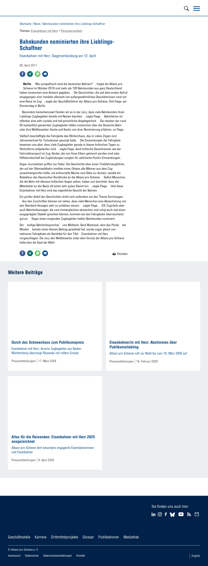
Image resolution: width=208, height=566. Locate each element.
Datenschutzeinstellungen (57, 555)
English (196, 556)
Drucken (122, 254)
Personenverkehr (71, 31)
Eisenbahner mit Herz (44, 31)
